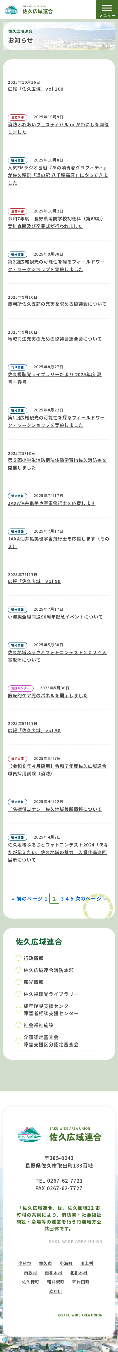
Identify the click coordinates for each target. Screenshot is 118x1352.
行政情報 (34, 957)
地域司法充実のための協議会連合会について (55, 339)
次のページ (88, 898)
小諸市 (24, 1263)
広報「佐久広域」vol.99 (34, 581)
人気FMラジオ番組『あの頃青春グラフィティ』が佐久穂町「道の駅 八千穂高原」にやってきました (58, 175)
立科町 (55, 1291)
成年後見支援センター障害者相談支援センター (51, 1009)
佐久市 (45, 1263)
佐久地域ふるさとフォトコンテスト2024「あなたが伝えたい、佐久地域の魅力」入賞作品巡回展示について (58, 852)
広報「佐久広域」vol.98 (34, 730)
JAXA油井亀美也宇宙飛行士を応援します (51, 503)
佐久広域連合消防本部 (49, 969)
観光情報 (34, 981)
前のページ (29, 898)
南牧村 (30, 1273)
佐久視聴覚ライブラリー (51, 993)
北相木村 (79, 1273)
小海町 (66, 1263)
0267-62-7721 (65, 1180)
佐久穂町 (31, 1282)
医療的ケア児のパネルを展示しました (48, 695)
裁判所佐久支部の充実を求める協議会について (57, 304)
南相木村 (53, 1273)
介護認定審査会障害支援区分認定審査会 (51, 1040)
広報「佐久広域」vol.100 (35, 89)
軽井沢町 (56, 1282)
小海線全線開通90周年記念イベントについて (55, 617)
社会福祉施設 (39, 1024)
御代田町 (81, 1282)
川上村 (87, 1263)
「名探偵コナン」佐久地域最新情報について (55, 809)
